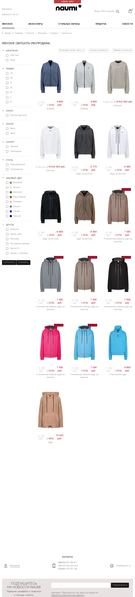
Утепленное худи (118, 375)
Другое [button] (10, 225)
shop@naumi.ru (120, 566)
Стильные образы (69, 24)
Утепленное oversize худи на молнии (118, 240)
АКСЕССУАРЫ (35, 24)
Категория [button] (12, 51)
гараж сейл (67, 2)
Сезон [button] (9, 111)
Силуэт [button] (10, 142)
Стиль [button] (9, 160)
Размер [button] (10, 69)
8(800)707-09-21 (10, 15)
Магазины (7, 9)
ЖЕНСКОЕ (7, 24)
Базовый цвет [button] (14, 178)
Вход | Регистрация (104, 11)
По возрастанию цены (72, 50)
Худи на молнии (84, 174)
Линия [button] (9, 124)
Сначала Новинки (99, 50)
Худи (50, 442)
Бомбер (50, 109)
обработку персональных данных (67, 595)
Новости (127, 24)
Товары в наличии (123, 50)
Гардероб (101, 24)
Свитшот (118, 106)
